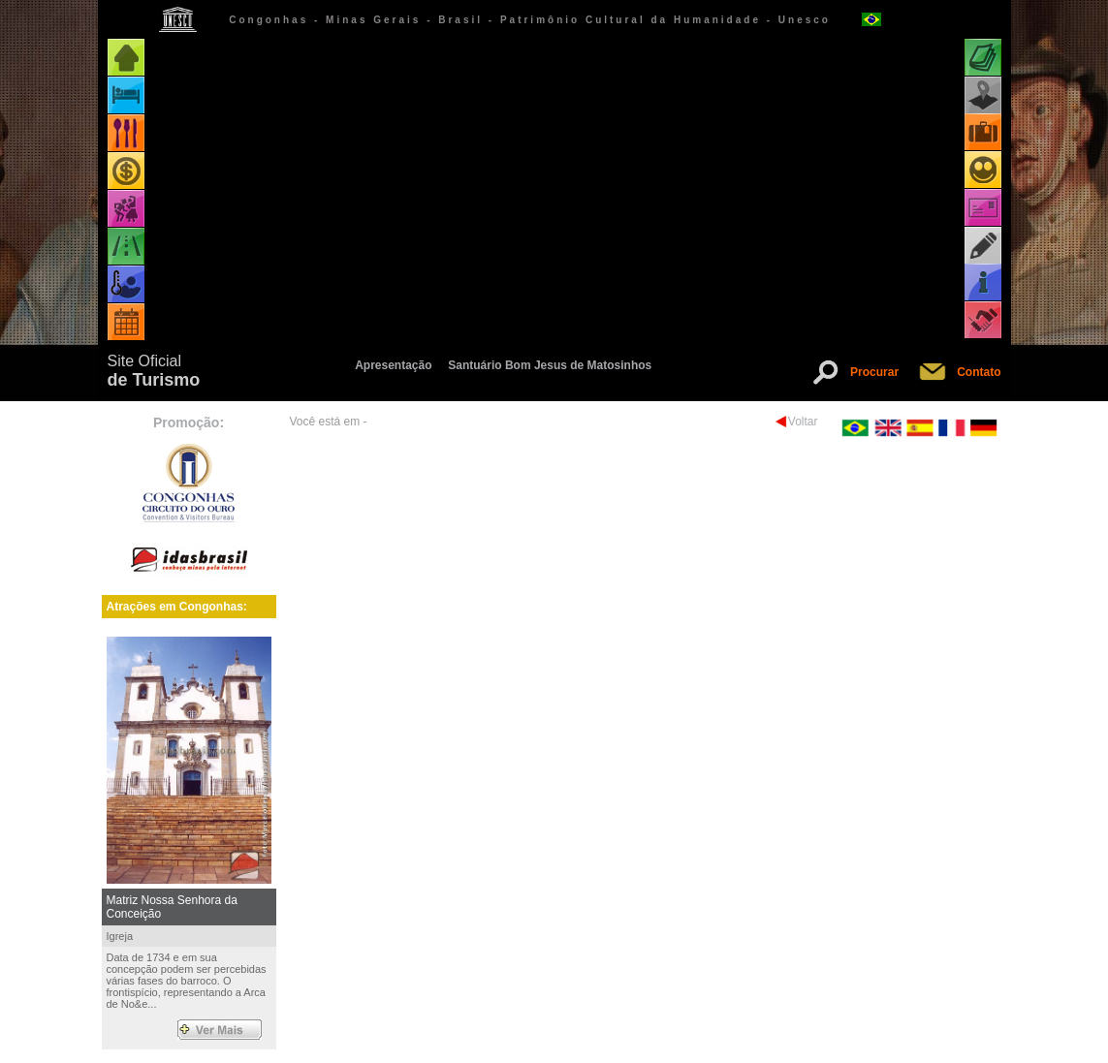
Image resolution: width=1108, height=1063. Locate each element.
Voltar (803, 421)
